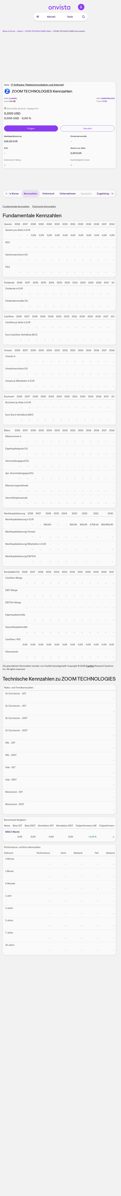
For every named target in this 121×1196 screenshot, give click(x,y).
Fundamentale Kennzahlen (16, 206)
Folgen (31, 128)
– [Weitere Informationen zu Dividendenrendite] (71, 141)
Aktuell (51, 16)
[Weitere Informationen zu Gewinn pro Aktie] (75, 153)
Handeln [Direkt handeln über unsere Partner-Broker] (87, 128)
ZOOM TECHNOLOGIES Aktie (38, 31)
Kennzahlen (30, 193)
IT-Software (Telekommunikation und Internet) (37, 84)
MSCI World (12, 831)
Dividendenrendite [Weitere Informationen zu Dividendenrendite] (78, 136)
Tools (70, 16)
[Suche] (83, 17)
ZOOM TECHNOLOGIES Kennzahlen (69, 31)
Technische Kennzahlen (44, 206)
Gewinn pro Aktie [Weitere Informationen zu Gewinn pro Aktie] (77, 148)
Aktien (20, 31)
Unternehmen (68, 193)
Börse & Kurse (9, 31)
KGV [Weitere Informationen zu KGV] (6, 148)
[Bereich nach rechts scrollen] (112, 193)
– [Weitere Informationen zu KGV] (4, 153)
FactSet (90, 665)
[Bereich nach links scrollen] (6, 193)
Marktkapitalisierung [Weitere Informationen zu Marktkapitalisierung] (13, 136)
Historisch (48, 193)
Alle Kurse (13, 193)
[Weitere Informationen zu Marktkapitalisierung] (11, 141)
